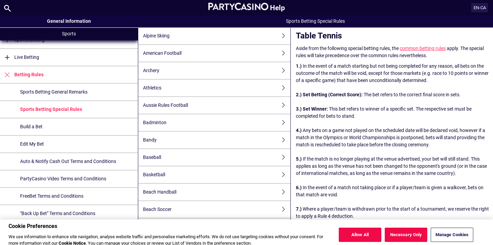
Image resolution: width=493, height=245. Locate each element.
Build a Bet (31, 126)
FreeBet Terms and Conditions (51, 196)
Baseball (216, 157)
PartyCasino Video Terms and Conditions (63, 178)
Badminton (216, 122)
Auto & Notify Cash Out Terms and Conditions (68, 161)
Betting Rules (22, 74)
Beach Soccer (216, 209)
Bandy (216, 140)
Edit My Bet (32, 144)
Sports (69, 33)
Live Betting (19, 57)
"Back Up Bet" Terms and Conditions (57, 213)
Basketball (216, 174)
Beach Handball (216, 192)
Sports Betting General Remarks (54, 92)
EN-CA (480, 7)
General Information (69, 21)
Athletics (216, 88)
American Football (216, 53)
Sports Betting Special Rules (51, 109)
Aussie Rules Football (216, 105)
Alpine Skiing (216, 36)
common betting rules (423, 48)
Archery (216, 70)
